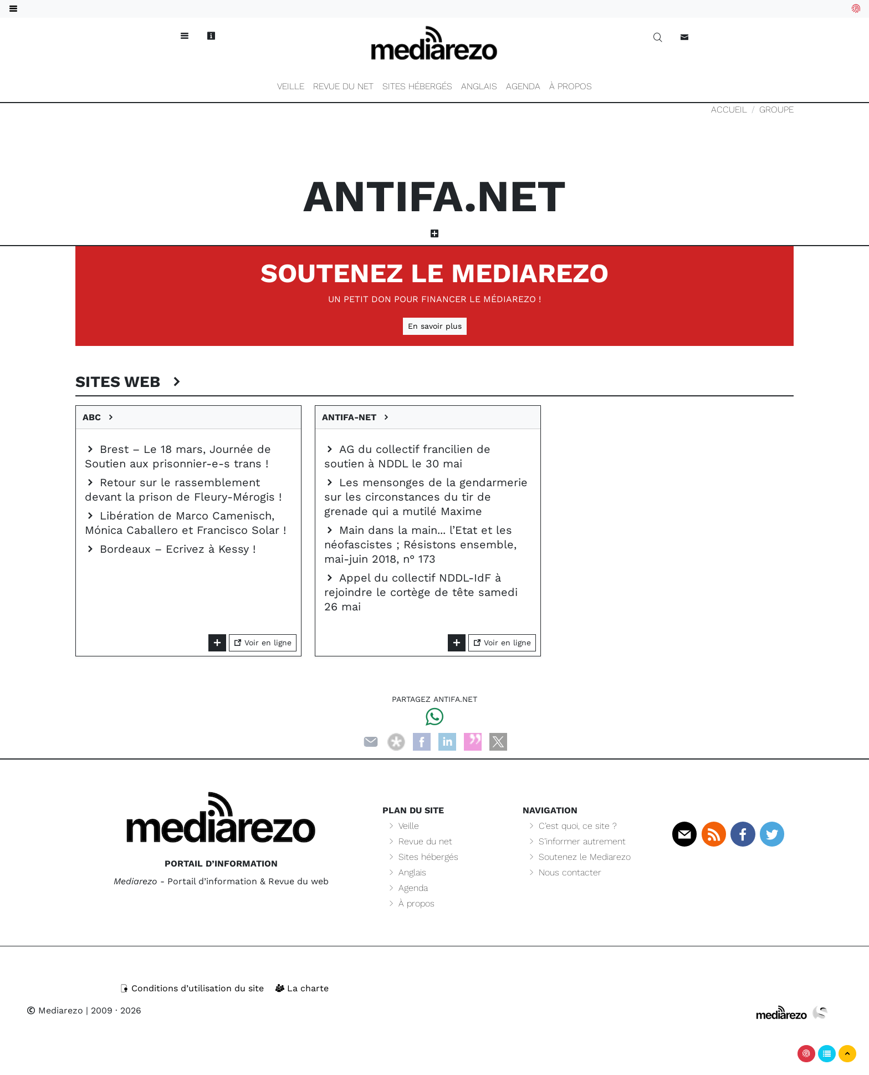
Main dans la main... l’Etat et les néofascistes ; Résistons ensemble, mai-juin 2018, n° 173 (420, 544)
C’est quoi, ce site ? (572, 826)
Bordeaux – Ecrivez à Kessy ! (170, 549)
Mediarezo (55, 1010)
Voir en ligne (263, 642)
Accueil (729, 109)
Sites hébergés (417, 86)
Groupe (776, 109)
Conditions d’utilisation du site (193, 988)
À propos (570, 86)
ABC (99, 417)
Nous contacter (564, 872)
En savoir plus (435, 326)
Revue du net (343, 86)
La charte (302, 988)
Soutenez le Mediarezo (434, 273)
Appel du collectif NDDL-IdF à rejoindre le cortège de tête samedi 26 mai (421, 592)
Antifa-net (356, 417)
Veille (290, 86)
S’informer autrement (576, 841)
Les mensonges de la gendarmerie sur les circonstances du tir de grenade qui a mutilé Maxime (426, 497)
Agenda (523, 86)
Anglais (479, 86)
